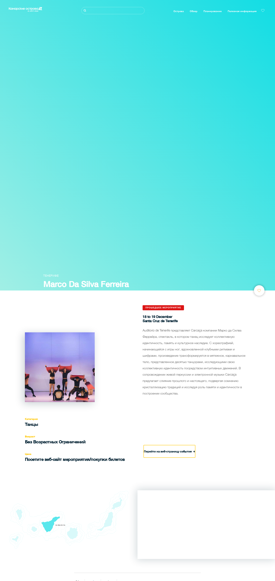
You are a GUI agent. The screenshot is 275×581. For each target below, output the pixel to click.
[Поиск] (113, 10)
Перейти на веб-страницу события (169, 451)
